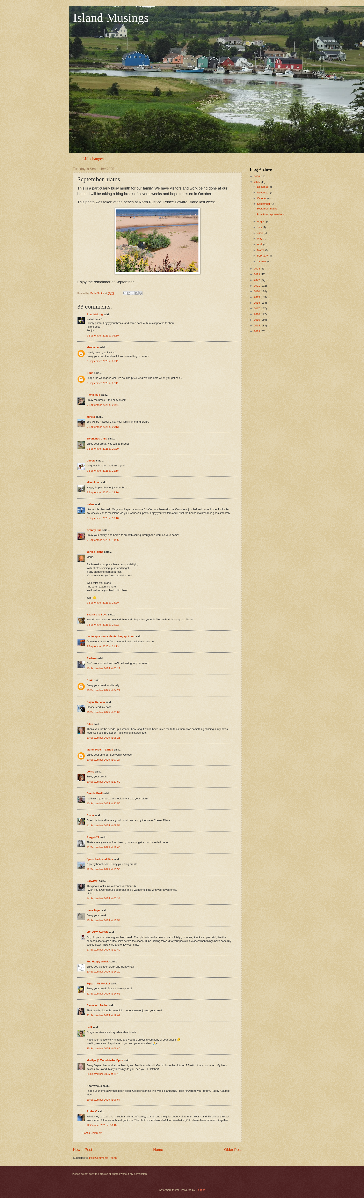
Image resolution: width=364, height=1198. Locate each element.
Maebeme (93, 347)
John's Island (95, 551)
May (260, 238)
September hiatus (266, 208)
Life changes (93, 158)
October (262, 198)
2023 (257, 274)
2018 (257, 302)
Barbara (92, 658)
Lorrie (90, 771)
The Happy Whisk (98, 961)
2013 (257, 331)
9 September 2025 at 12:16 (103, 492)
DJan (90, 724)
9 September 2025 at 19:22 (103, 624)
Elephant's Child (97, 438)
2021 (257, 285)
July (259, 227)
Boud (90, 373)
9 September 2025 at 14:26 (103, 539)
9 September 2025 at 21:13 (103, 646)
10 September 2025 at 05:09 (103, 712)
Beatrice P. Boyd (97, 614)
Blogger (200, 1189)
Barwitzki (92, 880)
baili (89, 1027)
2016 (257, 314)
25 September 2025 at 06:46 (103, 1048)
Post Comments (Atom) (103, 1157)
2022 (257, 280)
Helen (90, 504)
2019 (257, 297)
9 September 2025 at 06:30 (103, 335)
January (262, 261)
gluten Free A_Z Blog (100, 749)
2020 (257, 291)
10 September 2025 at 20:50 (103, 781)
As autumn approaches (270, 214)
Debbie (91, 460)
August (261, 221)
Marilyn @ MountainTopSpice (105, 1060)
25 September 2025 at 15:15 (103, 1073)
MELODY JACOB (97, 932)
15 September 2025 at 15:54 (103, 920)
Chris (90, 680)
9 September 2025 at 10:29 (103, 448)
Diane (90, 815)
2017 (257, 308)
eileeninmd (93, 482)
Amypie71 (93, 837)
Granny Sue (94, 530)
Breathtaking (95, 314)
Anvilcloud (93, 394)
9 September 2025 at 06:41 (103, 361)
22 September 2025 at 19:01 (103, 1015)
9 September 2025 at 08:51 (103, 404)
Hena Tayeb (94, 910)
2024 (257, 268)
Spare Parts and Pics (100, 859)
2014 (257, 325)
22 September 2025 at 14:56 (103, 993)
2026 (257, 176)
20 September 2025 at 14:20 (103, 971)
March (261, 250)
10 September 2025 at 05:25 (103, 737)
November (263, 192)
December (263, 186)
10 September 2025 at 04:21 (103, 690)
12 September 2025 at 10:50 (103, 869)
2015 (257, 319)
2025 (257, 182)
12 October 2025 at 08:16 (102, 1125)
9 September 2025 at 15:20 (103, 602)
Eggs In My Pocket (98, 983)
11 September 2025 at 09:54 (103, 825)
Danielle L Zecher (97, 1005)
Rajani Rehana (96, 702)
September (264, 203)
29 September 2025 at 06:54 (103, 1099)
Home (158, 1150)
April (260, 244)
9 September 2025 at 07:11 (103, 383)
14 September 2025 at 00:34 (103, 898)
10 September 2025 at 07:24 (103, 759)
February (262, 255)
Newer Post (82, 1150)
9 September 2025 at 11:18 (103, 470)
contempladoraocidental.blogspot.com (111, 636)
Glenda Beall (95, 793)
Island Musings (111, 17)
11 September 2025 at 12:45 (103, 847)
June (260, 233)
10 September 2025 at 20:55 (103, 803)
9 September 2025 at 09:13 (103, 426)
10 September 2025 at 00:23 (103, 668)
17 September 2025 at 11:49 (103, 949)
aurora (91, 416)
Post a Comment (92, 1132)
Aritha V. (92, 1111)
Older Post (233, 1150)
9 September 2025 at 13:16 (103, 518)
